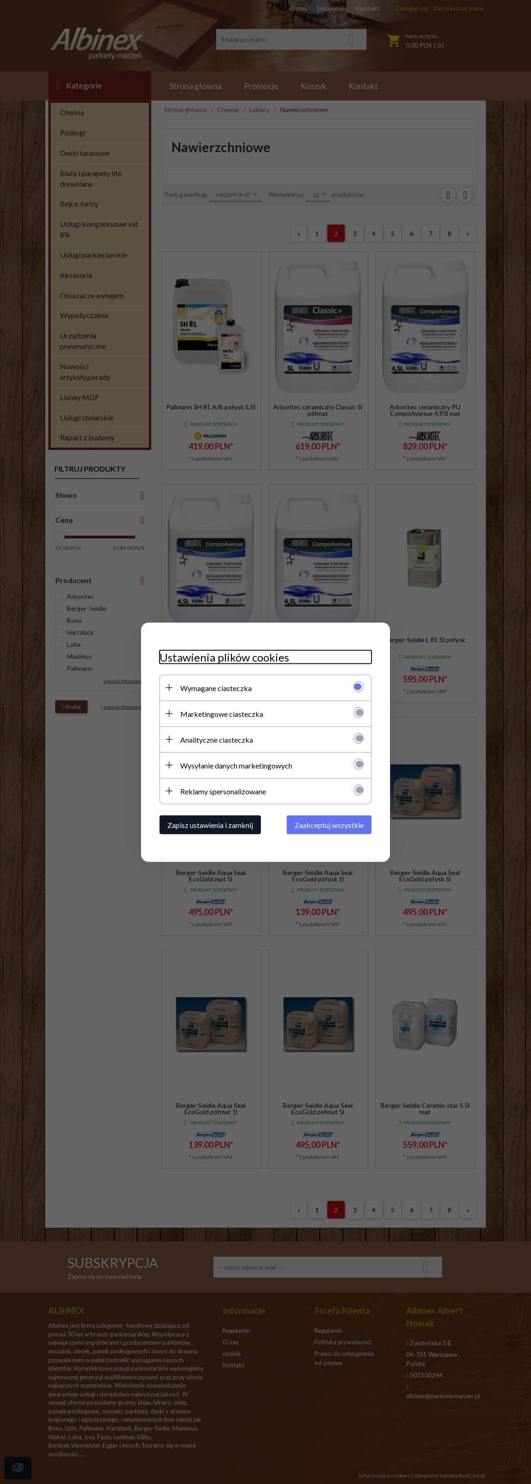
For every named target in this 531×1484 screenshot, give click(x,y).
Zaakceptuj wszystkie (329, 824)
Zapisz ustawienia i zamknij (210, 824)
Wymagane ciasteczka (216, 687)
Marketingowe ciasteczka (221, 713)
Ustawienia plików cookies (224, 656)
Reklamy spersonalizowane (223, 790)
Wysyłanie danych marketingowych (236, 765)
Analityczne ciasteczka (216, 739)
